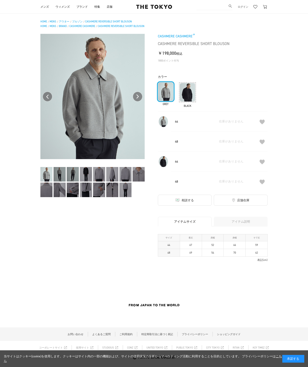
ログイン (243, 7)
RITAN (236, 347)
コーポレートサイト (51, 347)
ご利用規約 (126, 334)
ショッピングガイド (229, 334)
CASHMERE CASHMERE (175, 36)
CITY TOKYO (213, 347)
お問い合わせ (75, 334)
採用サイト (82, 347)
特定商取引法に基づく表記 (157, 334)
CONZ (130, 347)
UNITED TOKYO (154, 347)
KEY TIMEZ (259, 347)
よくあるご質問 (101, 334)
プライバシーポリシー (195, 334)
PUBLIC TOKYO (184, 347)
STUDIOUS (108, 347)
